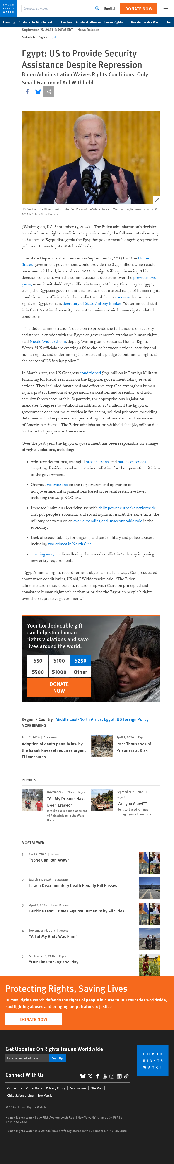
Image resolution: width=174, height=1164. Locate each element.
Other (80, 672)
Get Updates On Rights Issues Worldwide (54, 1048)
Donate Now (138, 8)
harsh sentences (132, 461)
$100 (59, 660)
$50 (37, 660)
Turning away (43, 554)
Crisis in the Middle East (38, 22)
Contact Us (14, 1088)
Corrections (34, 1088)
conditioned (90, 373)
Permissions (78, 1088)
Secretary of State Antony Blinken (92, 303)
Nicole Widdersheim (48, 341)
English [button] (110, 8)
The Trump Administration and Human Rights (94, 22)
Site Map (96, 1088)
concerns (123, 297)
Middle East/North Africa (79, 719)
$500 (38, 672)
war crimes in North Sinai (70, 543)
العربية (52, 37)
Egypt (109, 719)
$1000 (59, 672)
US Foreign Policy (133, 719)
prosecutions (97, 461)
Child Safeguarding (20, 1095)
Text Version (46, 1095)
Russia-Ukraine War (147, 22)
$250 (80, 660)
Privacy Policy (55, 1088)
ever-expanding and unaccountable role (107, 521)
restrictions (57, 484)
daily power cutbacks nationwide (127, 508)
